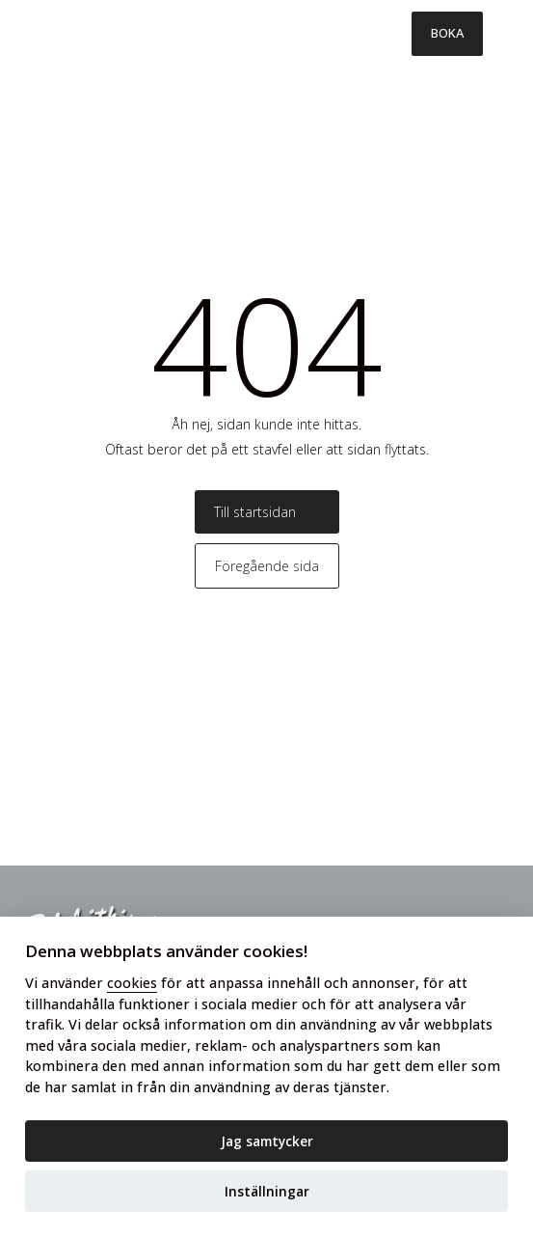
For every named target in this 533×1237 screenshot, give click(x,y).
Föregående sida (267, 566)
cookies (132, 983)
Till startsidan (255, 512)
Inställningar (267, 1191)
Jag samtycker (267, 1141)
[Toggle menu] (508, 34)
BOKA (447, 32)
